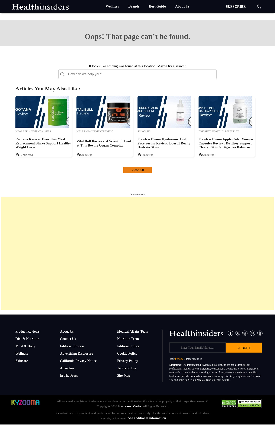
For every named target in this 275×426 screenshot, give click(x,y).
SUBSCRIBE (236, 6)
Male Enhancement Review (94, 131)
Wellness (21, 353)
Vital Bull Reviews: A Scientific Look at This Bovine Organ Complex (104, 143)
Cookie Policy (127, 353)
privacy (179, 358)
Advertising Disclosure (76, 353)
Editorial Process (72, 346)
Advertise (67, 368)
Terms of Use (126, 368)
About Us (67, 331)
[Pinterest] (252, 333)
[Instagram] (245, 333)
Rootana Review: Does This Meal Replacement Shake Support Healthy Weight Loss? (43, 143)
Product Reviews (27, 331)
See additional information (147, 418)
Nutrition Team (128, 339)
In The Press (69, 375)
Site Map (123, 375)
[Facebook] (230, 333)
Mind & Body (25, 346)
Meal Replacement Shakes (33, 131)
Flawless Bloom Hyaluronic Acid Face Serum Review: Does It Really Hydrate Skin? (164, 143)
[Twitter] (237, 333)
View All (137, 170)
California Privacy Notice (78, 361)
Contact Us (68, 339)
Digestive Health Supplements (219, 131)
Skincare (144, 131)
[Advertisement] (137, 253)
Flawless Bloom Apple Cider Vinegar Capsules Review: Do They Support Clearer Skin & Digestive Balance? (226, 143)
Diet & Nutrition (27, 339)
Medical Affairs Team (132, 331)
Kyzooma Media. (130, 406)
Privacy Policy (127, 361)
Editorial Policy (128, 346)
